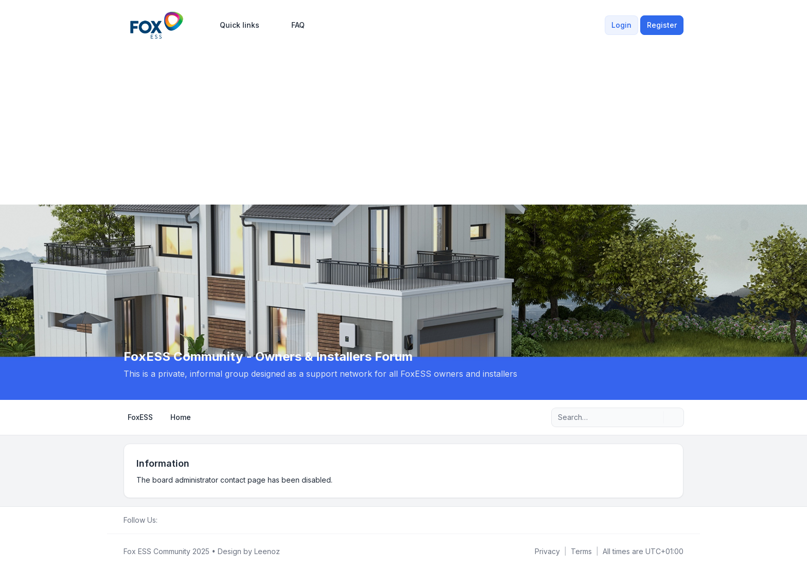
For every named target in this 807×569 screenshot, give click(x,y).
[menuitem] (235, 25)
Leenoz (267, 551)
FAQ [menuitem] (291, 25)
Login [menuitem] (621, 25)
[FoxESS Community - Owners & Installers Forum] (157, 25)
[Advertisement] (403, 119)
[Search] (654, 417)
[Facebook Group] (164, 520)
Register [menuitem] (662, 25)
